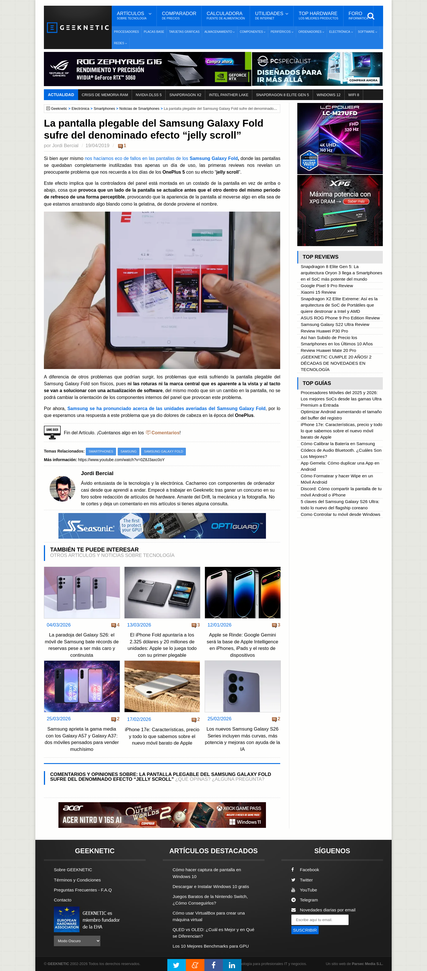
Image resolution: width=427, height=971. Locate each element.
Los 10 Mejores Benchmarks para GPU (211, 946)
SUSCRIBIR (305, 930)
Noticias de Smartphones (139, 109)
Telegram (304, 899)
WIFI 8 (353, 95)
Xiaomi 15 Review (318, 292)
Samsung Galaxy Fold (214, 158)
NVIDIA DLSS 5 (149, 95)
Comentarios (165, 432)
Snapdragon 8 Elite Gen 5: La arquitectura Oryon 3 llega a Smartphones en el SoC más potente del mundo (341, 272)
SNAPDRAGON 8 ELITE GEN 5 (282, 95)
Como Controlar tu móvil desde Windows (340, 514)
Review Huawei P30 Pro (324, 331)
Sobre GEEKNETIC (73, 869)
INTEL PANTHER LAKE (228, 95)
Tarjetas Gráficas (184, 31)
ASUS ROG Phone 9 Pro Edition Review (340, 317)
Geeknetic (59, 109)
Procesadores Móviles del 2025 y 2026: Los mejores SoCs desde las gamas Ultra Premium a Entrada (341, 399)
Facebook (305, 869)
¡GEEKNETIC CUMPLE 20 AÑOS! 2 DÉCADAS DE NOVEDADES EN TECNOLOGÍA (336, 363)
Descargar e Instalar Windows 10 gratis (211, 886)
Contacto (63, 899)
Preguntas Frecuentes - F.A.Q (83, 889)
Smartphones (104, 109)
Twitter (302, 879)
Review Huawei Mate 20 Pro (328, 350)
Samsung (129, 451)
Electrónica (80, 109)
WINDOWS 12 (329, 95)
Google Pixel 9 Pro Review (327, 285)
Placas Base (154, 31)
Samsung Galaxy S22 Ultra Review (335, 324)
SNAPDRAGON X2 (185, 95)
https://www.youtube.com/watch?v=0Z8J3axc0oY (121, 459)
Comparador (179, 16)
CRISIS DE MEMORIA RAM (105, 95)
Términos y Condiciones (77, 879)
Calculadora (226, 16)
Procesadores (126, 31)
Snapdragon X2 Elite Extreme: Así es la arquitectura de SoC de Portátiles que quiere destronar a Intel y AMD (339, 305)
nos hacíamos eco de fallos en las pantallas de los (137, 158)
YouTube (304, 889)
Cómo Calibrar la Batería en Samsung (338, 443)
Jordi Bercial (65, 145)
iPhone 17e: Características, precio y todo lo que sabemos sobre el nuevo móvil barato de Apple (162, 736)
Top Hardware (318, 16)
